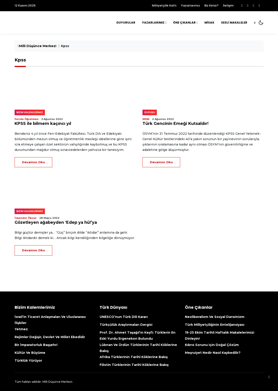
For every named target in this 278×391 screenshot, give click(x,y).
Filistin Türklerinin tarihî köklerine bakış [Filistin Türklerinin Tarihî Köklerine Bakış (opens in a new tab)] (134, 365)
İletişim (228, 5)
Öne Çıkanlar (184, 22)
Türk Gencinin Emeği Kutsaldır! (175, 123)
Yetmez (21, 329)
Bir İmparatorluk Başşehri (36, 345)
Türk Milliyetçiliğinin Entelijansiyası (214, 325)
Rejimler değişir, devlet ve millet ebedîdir (50, 337)
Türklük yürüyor (28, 360)
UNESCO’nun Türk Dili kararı (124, 317)
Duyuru (149, 112)
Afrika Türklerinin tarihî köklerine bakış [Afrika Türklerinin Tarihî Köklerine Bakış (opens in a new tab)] (134, 357)
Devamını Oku (33, 162)
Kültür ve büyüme (30, 353)
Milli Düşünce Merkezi (37, 46)
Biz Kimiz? (211, 5)
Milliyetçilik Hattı (164, 5)
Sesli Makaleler (234, 22)
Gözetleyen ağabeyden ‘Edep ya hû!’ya (56, 222)
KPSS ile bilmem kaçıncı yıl (43, 123)
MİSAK (209, 22)
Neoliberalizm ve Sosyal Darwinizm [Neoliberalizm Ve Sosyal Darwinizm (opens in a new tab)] (214, 317)
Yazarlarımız (190, 5)
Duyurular (125, 22)
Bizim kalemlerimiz (29, 112)
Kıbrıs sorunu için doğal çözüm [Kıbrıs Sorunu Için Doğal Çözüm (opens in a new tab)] (212, 345)
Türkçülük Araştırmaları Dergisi (126, 325)
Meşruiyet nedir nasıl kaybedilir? (213, 353)
